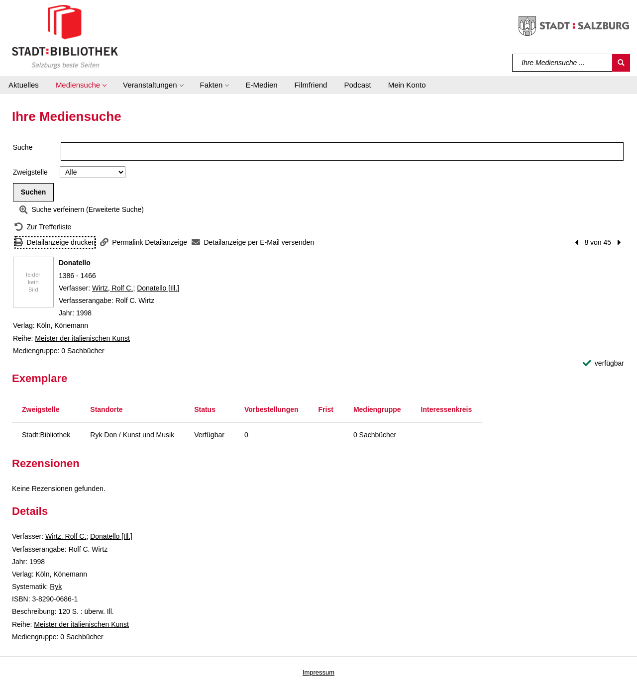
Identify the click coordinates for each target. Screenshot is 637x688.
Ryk (56, 586)
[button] (81, 85)
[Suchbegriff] (563, 62)
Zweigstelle (30, 172)
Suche (23, 147)
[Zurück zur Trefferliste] (42, 227)
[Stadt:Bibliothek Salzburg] (65, 36)
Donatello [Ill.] (158, 288)
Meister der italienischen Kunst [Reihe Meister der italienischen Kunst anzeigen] (82, 338)
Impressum (318, 672)
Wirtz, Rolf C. (112, 288)
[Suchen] (621, 63)
